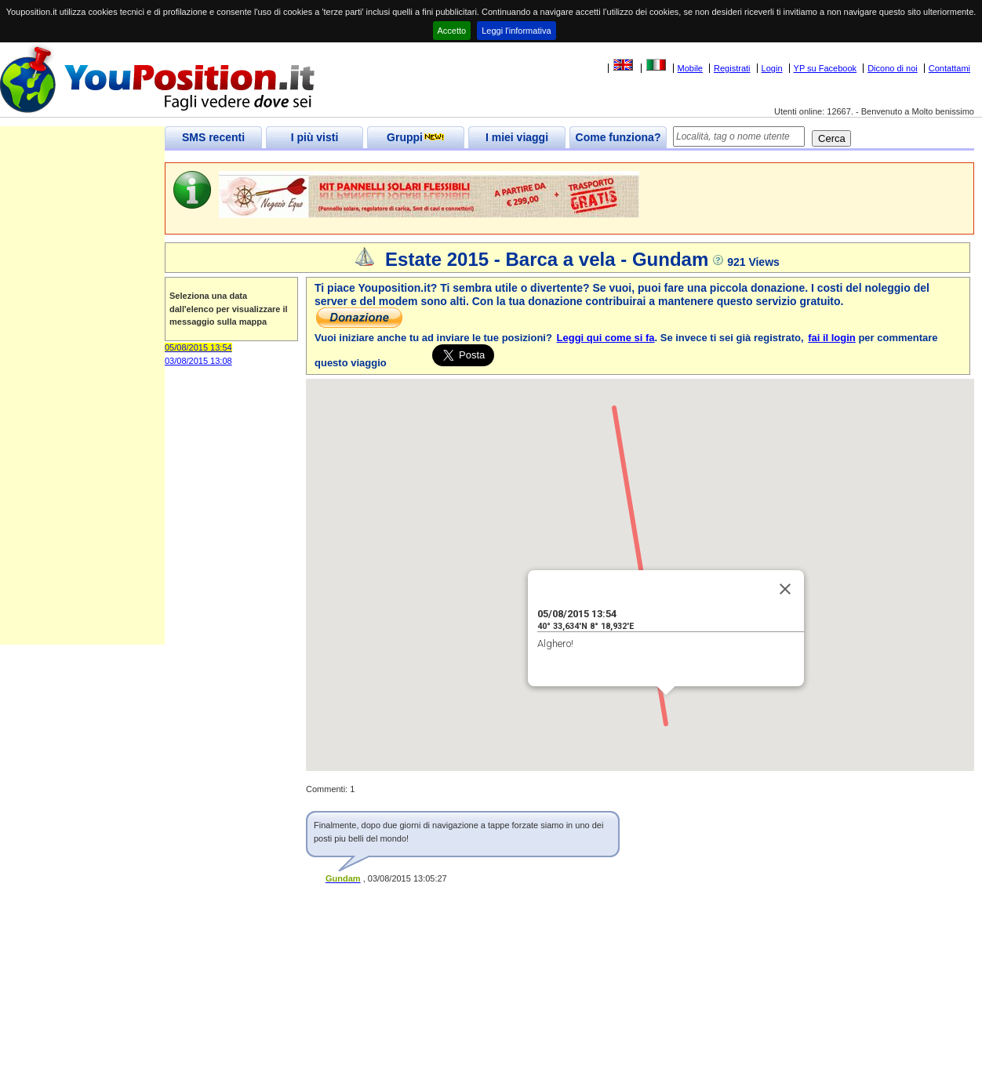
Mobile (690, 68)
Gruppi (416, 137)
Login (772, 68)
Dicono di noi (892, 68)
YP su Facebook (825, 68)
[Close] (785, 589)
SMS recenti (213, 137)
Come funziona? (618, 137)
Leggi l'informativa (516, 30)
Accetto (452, 30)
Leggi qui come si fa (606, 338)
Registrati (732, 68)
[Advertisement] (82, 409)
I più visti (315, 137)
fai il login (832, 338)
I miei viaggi (517, 137)
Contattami (949, 68)
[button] (666, 709)
